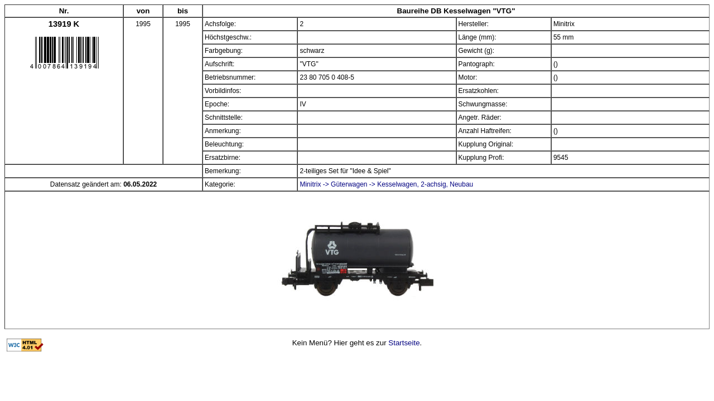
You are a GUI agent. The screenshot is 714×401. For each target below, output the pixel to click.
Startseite (403, 343)
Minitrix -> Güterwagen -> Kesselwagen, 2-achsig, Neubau (386, 184)
